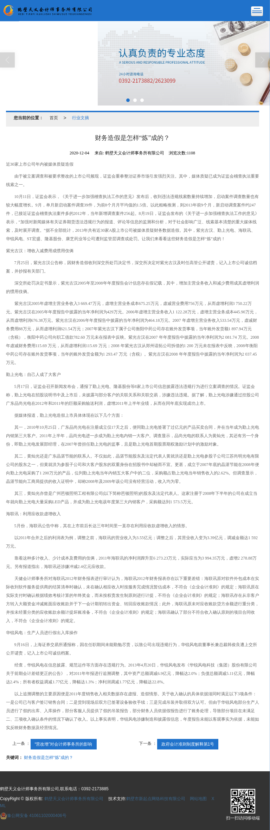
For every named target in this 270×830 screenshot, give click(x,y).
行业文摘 (80, 117)
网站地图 (198, 798)
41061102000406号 (33, 815)
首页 (54, 117)
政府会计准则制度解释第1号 (187, 744)
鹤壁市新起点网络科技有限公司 (155, 798)
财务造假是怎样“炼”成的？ (48, 757)
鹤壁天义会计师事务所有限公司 (73, 798)
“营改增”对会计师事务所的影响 (63, 744)
